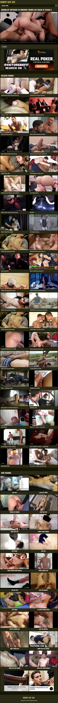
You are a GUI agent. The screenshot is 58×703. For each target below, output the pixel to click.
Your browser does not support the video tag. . (29, 28)
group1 (5, 46)
